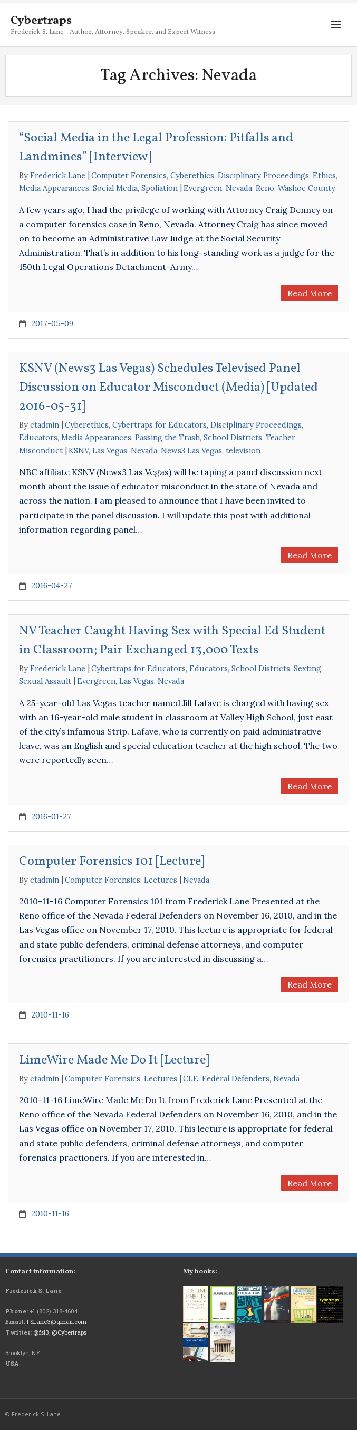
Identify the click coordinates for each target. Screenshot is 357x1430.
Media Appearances (54, 188)
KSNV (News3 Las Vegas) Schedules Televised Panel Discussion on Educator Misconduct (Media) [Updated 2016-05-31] (168, 388)
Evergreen (203, 188)
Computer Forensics (129, 175)
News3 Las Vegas (191, 451)
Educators (38, 437)
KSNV (79, 451)
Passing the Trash (167, 437)
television (243, 451)
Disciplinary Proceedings (263, 175)
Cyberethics (192, 175)
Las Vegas (109, 451)
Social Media (115, 188)
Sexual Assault (45, 681)
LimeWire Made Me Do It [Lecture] (114, 1060)
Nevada (239, 188)
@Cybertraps (69, 1332)
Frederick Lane (57, 175)
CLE (190, 1079)
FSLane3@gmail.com (56, 1322)
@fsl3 (41, 1332)
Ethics (324, 175)
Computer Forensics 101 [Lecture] (112, 862)
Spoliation (159, 188)
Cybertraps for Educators (159, 425)
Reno (265, 188)
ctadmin (44, 425)
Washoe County (306, 188)
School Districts (233, 437)
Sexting (307, 668)
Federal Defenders (235, 1079)
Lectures (160, 880)
